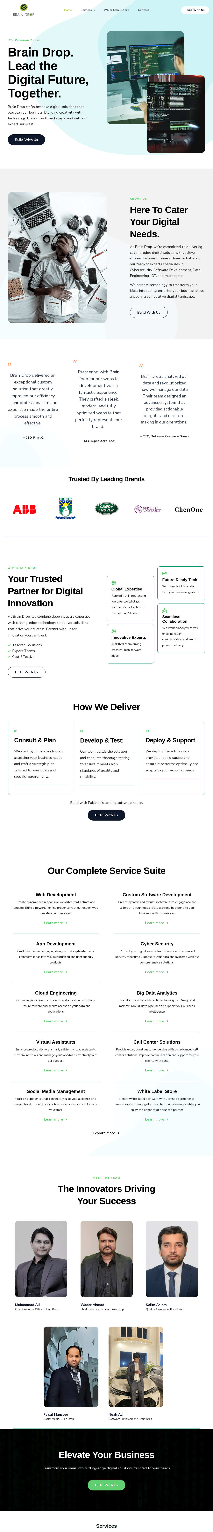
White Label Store (116, 10)
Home (67, 10)
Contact (144, 10)
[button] (93, 10)
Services (87, 10)
